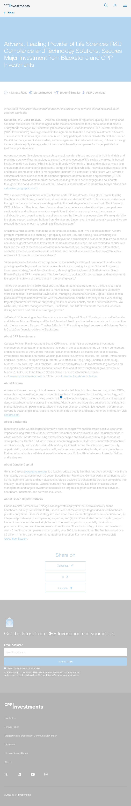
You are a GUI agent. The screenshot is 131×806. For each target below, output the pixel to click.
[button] (125, 5)
